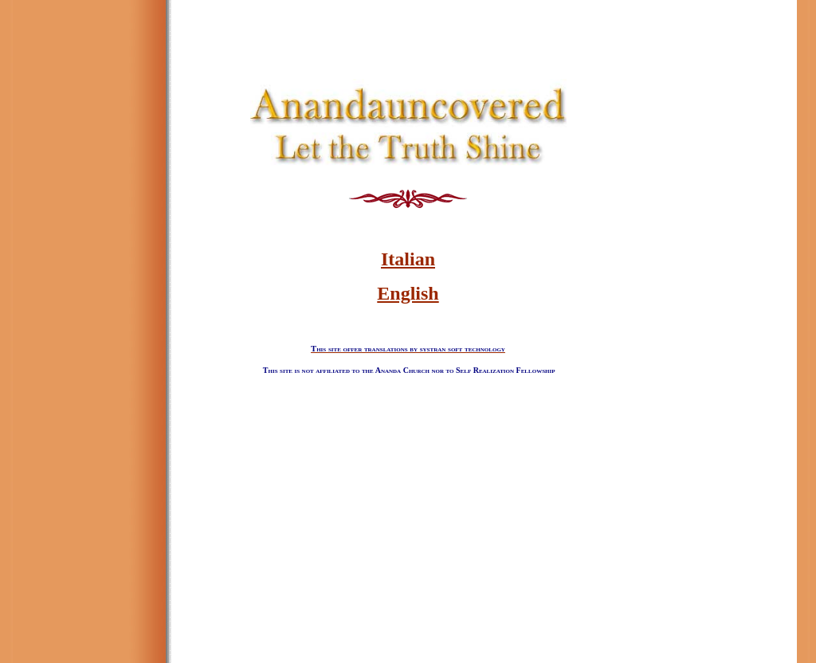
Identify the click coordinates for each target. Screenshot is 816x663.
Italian (408, 259)
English (407, 293)
